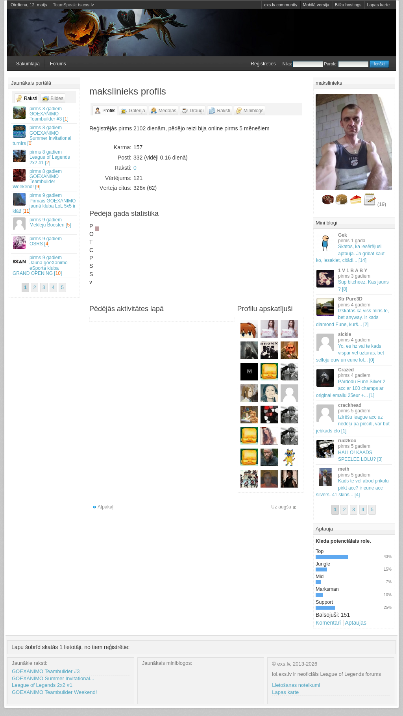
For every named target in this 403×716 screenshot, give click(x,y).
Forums (58, 64)
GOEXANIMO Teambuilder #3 (45, 671)
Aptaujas (355, 623)
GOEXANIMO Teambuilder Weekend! (54, 692)
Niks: (303, 63)
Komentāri (328, 623)
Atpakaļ (105, 507)
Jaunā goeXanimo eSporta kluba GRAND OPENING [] (44, 265)
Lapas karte (378, 4)
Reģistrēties (263, 64)
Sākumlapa (28, 64)
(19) (381, 204)
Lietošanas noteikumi (296, 685)
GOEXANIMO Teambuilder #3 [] (44, 114)
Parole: (346, 63)
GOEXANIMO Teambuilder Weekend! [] (44, 179)
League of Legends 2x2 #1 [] (44, 157)
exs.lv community (280, 4)
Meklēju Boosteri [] (44, 223)
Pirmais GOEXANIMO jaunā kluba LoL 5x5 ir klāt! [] (44, 203)
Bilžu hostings (348, 4)
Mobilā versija (316, 4)
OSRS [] (44, 242)
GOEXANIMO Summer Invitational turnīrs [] (44, 135)
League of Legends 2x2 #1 (42, 685)
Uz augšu (281, 507)
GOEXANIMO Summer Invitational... (53, 678)
